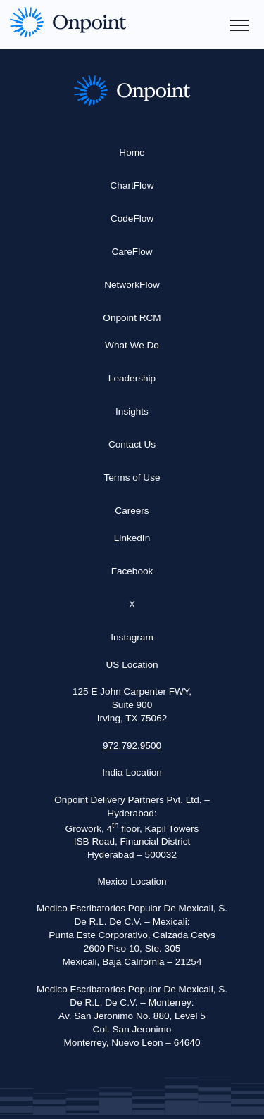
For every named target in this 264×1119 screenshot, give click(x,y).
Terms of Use (131, 477)
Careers (132, 510)
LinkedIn (132, 538)
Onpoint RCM (132, 317)
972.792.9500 (132, 745)
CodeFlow (132, 218)
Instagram (132, 637)
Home (131, 152)
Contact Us (132, 444)
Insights (132, 411)
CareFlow (131, 251)
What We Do (132, 345)
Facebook (132, 571)
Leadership (132, 378)
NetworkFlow (132, 284)
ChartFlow (132, 185)
